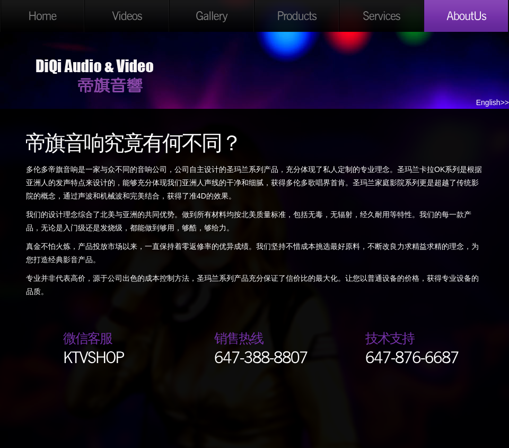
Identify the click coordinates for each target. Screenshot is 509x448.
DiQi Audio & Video (95, 73)
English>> (492, 102)
